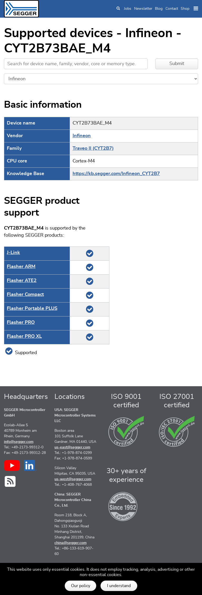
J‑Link (13, 252)
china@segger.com (70, 543)
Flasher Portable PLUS (32, 308)
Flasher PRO (21, 322)
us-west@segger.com (72, 479)
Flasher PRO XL (24, 336)
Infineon (82, 135)
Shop (185, 9)
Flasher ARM (21, 266)
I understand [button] (119, 586)
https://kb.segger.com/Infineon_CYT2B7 (116, 173)
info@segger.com (18, 442)
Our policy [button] (80, 586)
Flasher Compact (25, 294)
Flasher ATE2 (22, 280)
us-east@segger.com (72, 447)
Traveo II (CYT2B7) (93, 148)
